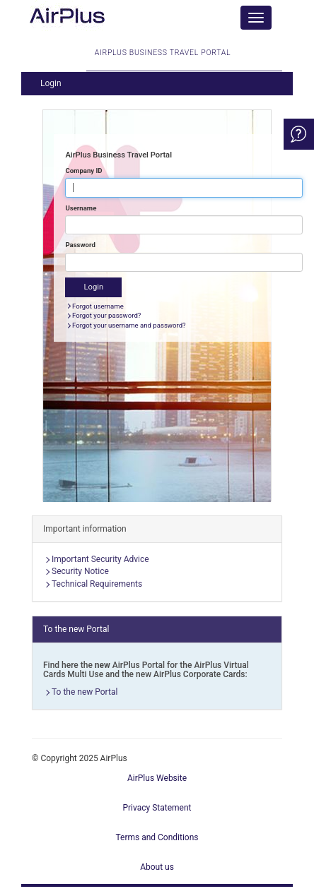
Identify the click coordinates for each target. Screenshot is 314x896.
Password (80, 245)
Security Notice (80, 571)
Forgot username (98, 306)
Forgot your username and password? (129, 325)
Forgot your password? (106, 315)
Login (51, 83)
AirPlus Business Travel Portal (163, 59)
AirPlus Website (157, 778)
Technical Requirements (97, 584)
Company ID (83, 170)
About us (157, 867)
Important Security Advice (100, 559)
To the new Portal (84, 692)
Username (80, 208)
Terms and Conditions (156, 837)
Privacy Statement (156, 808)
